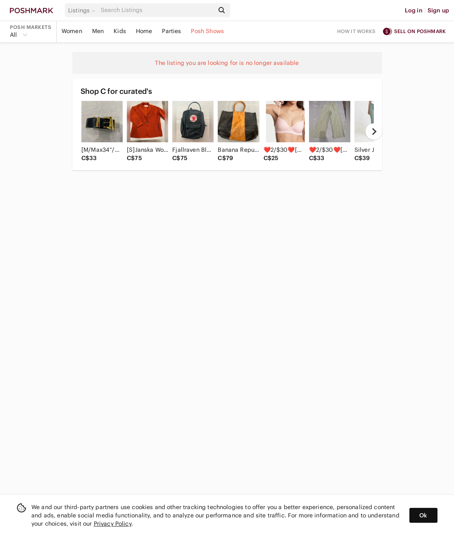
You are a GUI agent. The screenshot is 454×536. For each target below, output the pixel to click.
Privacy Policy (112, 523)
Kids (120, 31)
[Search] (156, 10)
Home (144, 31)
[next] (374, 131)
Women (72, 31)
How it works (356, 31)
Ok (423, 515)
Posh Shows (207, 31)
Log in (414, 10)
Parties (171, 31)
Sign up (438, 10)
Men (98, 31)
